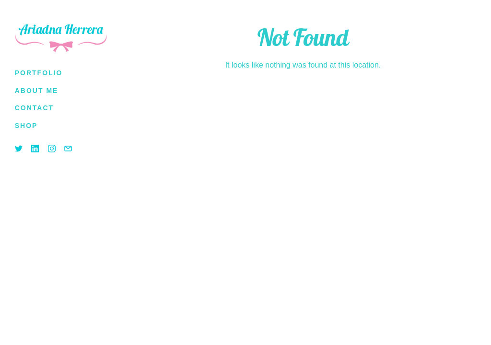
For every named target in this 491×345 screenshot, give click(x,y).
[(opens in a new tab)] (26, 126)
